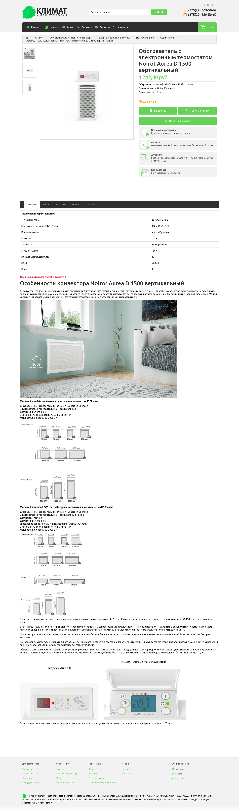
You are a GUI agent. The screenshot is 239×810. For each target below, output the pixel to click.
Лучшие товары (96, 778)
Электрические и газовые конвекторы (71, 37)
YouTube (177, 778)
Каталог (39, 37)
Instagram (178, 769)
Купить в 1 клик (197, 110)
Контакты (77, 204)
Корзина (126, 769)
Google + (178, 774)
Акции (92, 769)
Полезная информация (67, 773)
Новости (60, 769)
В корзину (158, 110)
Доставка (61, 204)
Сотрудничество (30, 782)
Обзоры (60, 778)
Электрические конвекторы (114, 37)
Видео (46, 204)
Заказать (93, 204)
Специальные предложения (102, 782)
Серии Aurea (167, 37)
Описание (32, 204)
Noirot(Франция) (145, 37)
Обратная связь (30, 773)
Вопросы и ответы (65, 782)
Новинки (93, 773)
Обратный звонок (178, 120)
